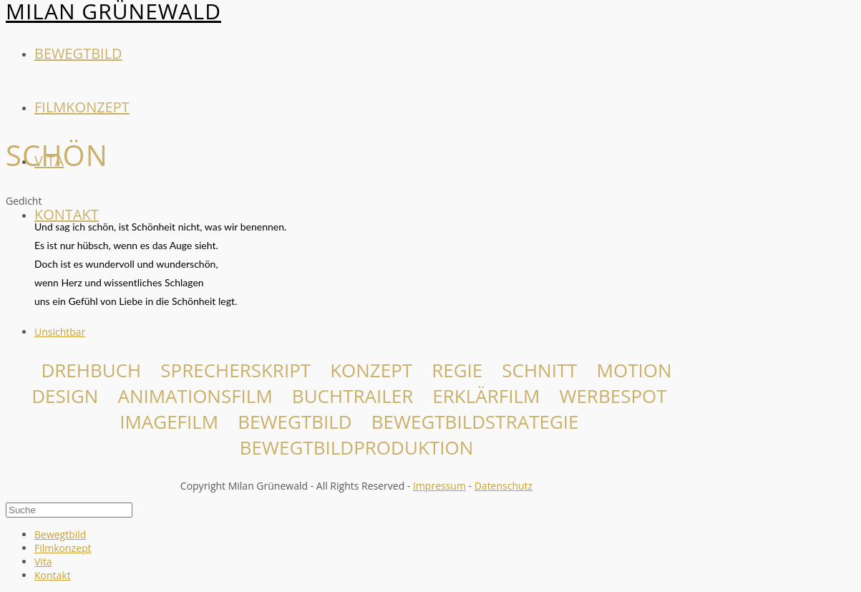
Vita (43, 561)
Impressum (439, 485)
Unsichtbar (59, 332)
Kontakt (66, 214)
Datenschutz (503, 485)
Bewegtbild (78, 53)
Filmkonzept (82, 107)
